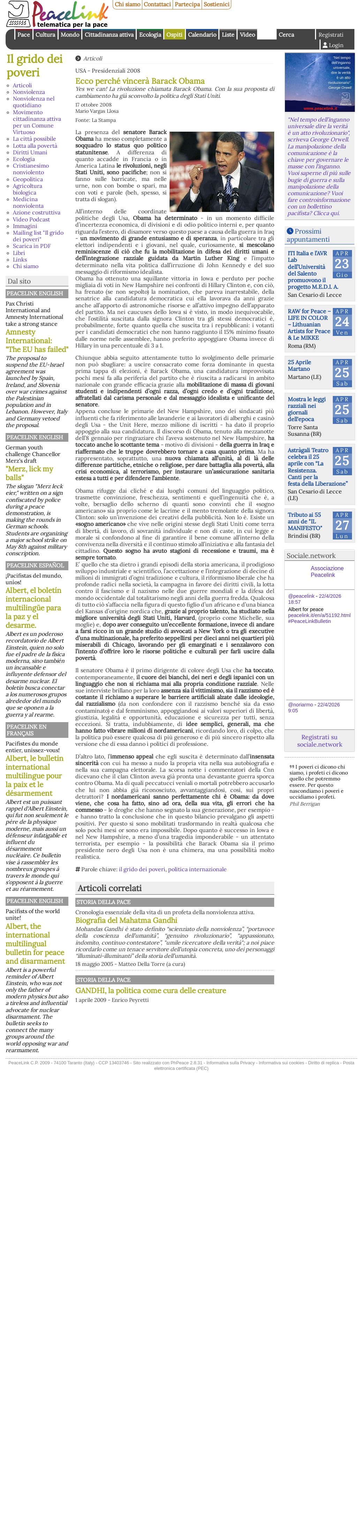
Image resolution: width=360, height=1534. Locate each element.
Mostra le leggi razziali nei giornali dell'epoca (307, 409)
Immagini (25, 225)
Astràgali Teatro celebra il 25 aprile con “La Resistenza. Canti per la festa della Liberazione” (318, 467)
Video (247, 34)
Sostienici (217, 4)
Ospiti (174, 34)
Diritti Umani (30, 152)
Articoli (22, 85)
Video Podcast (31, 219)
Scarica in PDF (32, 245)
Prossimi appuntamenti (308, 235)
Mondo (70, 34)
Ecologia (150, 34)
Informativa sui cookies (281, 1062)
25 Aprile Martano (299, 365)
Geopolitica (28, 179)
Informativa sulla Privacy (231, 1062)
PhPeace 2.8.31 (186, 1062)
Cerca (286, 34)
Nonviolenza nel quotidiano (33, 102)
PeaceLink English (35, 293)
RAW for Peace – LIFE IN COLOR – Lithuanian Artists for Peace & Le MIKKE (309, 325)
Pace (23, 34)
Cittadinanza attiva (109, 34)
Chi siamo (127, 4)
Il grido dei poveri (34, 65)
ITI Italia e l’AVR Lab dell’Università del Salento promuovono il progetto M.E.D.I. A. (313, 270)
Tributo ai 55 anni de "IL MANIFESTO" (305, 521)
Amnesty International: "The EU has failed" (37, 340)
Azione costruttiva (36, 212)
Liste (228, 34)
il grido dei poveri (142, 869)
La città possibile (34, 138)
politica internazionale (197, 869)
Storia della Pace (103, 901)
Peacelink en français (26, 730)
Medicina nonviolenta (28, 202)
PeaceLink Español (35, 565)
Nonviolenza (29, 91)
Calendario (202, 34)
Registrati (331, 34)
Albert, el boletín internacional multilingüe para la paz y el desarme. (33, 608)
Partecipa (187, 4)
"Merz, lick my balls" (29, 473)
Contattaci (157, 4)
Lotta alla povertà (35, 145)
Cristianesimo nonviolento (31, 169)
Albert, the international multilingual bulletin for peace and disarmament (35, 944)
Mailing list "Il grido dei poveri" (38, 236)
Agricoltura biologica (27, 189)
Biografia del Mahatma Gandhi (126, 920)
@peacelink (301, 596)
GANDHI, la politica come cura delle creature (150, 990)
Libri (19, 252)
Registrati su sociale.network (319, 740)
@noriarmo (300, 704)
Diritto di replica (323, 1062)
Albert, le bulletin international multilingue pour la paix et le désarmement (34, 776)
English (267, 34)
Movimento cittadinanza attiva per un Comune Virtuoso (37, 122)
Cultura (45, 34)
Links (20, 259)
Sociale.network (311, 555)
